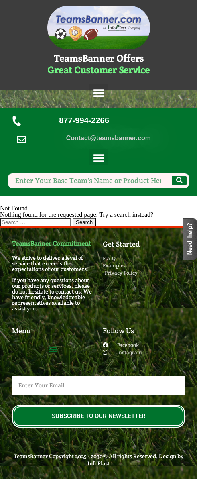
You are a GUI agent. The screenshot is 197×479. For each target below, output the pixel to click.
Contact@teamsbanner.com (108, 138)
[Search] (179, 180)
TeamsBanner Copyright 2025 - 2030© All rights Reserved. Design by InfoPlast (98, 460)
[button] (98, 93)
